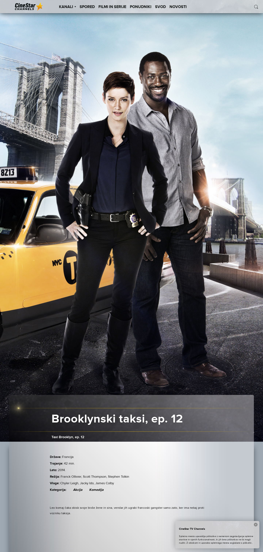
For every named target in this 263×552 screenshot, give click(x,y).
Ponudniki (140, 7)
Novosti (178, 7)
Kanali (67, 7)
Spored (87, 7)
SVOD (160, 7)
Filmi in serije (112, 7)
